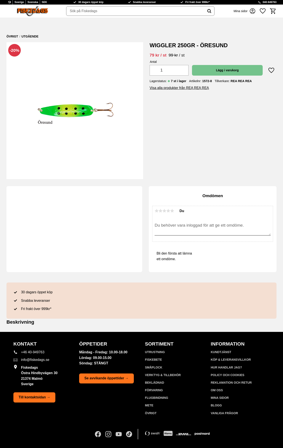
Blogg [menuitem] (216, 405)
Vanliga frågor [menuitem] (224, 413)
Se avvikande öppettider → (106, 378)
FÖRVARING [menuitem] (154, 390)
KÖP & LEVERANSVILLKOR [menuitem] (231, 359)
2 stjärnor (160, 211)
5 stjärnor (172, 211)
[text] (158, 55)
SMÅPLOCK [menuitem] (153, 367)
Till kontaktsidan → (34, 397)
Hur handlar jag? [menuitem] (226, 367)
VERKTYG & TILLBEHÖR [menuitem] (163, 375)
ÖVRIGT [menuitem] (151, 413)
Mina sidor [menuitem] (220, 397)
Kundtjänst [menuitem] (221, 352)
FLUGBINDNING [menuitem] (156, 397)
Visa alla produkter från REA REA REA (179, 88)
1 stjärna (156, 211)
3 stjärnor (164, 211)
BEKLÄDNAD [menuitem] (154, 382)
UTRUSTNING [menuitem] (155, 352)
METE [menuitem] (149, 405)
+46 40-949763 (32, 352)
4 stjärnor (168, 211)
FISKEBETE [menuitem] (153, 359)
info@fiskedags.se (35, 360)
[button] (262, 11)
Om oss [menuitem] (217, 390)
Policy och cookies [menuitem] (227, 375)
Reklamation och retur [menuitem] (231, 382)
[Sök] (209, 11)
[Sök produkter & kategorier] (135, 11)
